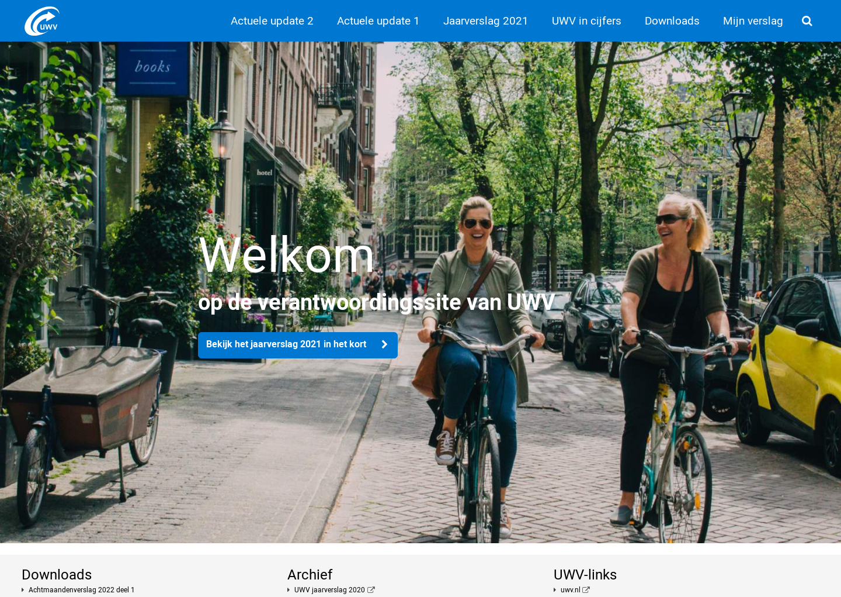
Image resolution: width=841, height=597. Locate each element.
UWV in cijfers (586, 20)
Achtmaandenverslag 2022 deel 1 (82, 590)
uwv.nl (571, 590)
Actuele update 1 (378, 20)
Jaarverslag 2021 (486, 20)
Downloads (672, 20)
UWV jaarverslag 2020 (329, 590)
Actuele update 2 (272, 20)
